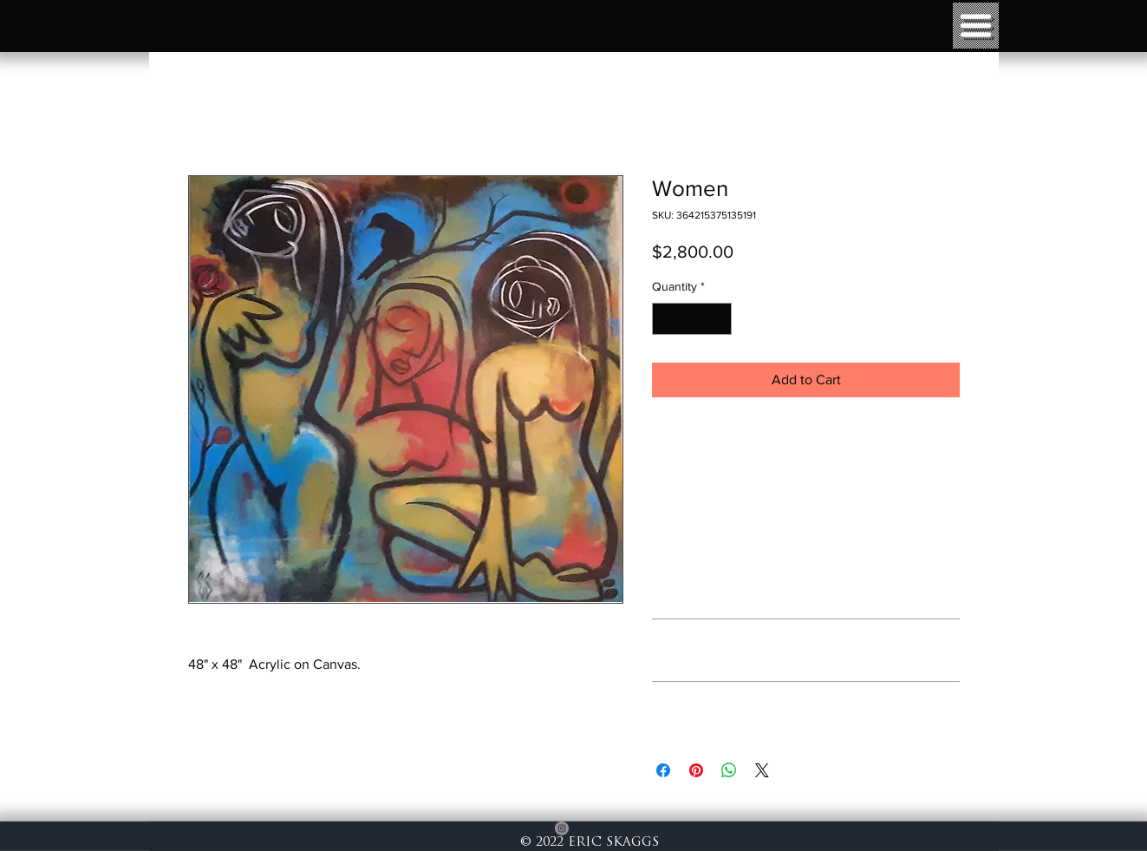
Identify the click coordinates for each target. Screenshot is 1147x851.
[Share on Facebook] (663, 770)
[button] (976, 26)
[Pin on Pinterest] (696, 770)
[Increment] (718, 319)
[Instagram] (562, 828)
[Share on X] (762, 770)
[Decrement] (665, 319)
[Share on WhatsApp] (729, 770)
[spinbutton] (691, 319)
